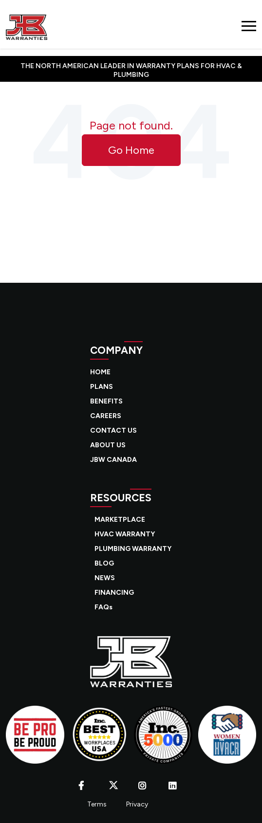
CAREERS (105, 416)
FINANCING (114, 592)
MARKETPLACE (119, 519)
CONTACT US (113, 430)
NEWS (104, 578)
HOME (100, 372)
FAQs (103, 607)
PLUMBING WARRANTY (132, 549)
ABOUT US (108, 445)
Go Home (131, 150)
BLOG (104, 563)
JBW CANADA (113, 460)
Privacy (137, 804)
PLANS (101, 387)
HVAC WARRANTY (124, 534)
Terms (97, 804)
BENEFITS (106, 401)
